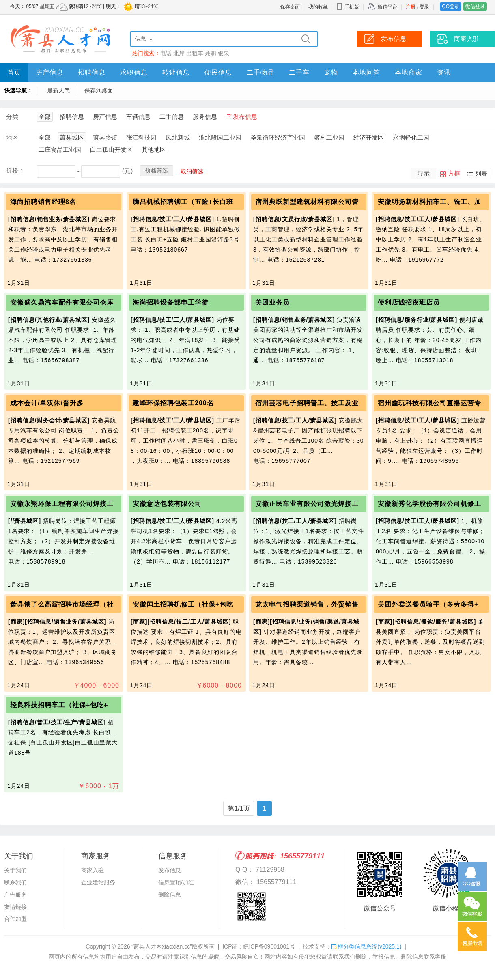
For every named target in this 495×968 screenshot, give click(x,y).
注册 (410, 7)
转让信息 (176, 72)
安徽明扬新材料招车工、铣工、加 (429, 201)
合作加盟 (15, 919)
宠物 (331, 72)
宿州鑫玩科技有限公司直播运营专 (429, 403)
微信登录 (475, 6)
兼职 (210, 53)
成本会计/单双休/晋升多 (47, 403)
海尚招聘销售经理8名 (43, 201)
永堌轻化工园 (411, 137)
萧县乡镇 (105, 137)
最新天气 (58, 90)
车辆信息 (138, 116)
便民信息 (218, 72)
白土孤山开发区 (111, 149)
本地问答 (366, 72)
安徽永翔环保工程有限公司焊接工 (62, 503)
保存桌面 (290, 7)
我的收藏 (318, 7)
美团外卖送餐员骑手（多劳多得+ (428, 604)
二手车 (299, 72)
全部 (45, 116)
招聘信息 (91, 72)
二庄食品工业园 (60, 149)
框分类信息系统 (366, 946)
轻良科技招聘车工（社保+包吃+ (59, 704)
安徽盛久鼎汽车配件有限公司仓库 (62, 302)
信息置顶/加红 (176, 882)
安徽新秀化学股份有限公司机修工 (429, 503)
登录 (424, 7)
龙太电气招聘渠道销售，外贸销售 (307, 604)
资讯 (444, 72)
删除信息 (169, 894)
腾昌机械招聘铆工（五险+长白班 (183, 201)
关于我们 (15, 870)
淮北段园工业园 (220, 137)
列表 (481, 173)
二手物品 (260, 72)
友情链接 (15, 906)
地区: (13, 137)
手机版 (347, 7)
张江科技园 (141, 137)
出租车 (194, 53)
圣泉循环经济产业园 (277, 137)
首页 (14, 72)
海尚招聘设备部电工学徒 (171, 302)
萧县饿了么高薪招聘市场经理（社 (62, 604)
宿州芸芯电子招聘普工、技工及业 (307, 403)
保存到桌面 (98, 90)
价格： (15, 170)
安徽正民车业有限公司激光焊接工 (307, 503)
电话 (166, 53)
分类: (13, 116)
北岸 (179, 53)
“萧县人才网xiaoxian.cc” (161, 946)
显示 (424, 173)
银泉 (223, 53)
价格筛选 (156, 170)
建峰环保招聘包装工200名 (173, 403)
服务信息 (205, 116)
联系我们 (15, 882)
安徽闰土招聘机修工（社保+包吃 (183, 604)
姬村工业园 (329, 137)
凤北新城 (178, 137)
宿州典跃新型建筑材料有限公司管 (307, 201)
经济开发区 (368, 137)
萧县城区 (72, 137)
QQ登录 (450, 6)
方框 (454, 173)
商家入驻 (92, 870)
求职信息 (134, 72)
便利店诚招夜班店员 (409, 302)
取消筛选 (192, 171)
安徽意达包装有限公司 (167, 503)
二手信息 (171, 116)
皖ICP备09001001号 (269, 946)
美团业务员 (272, 302)
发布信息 (245, 116)
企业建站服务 (98, 882)
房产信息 (49, 72)
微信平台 (387, 7)
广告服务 (15, 894)
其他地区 (154, 149)
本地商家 (408, 72)
